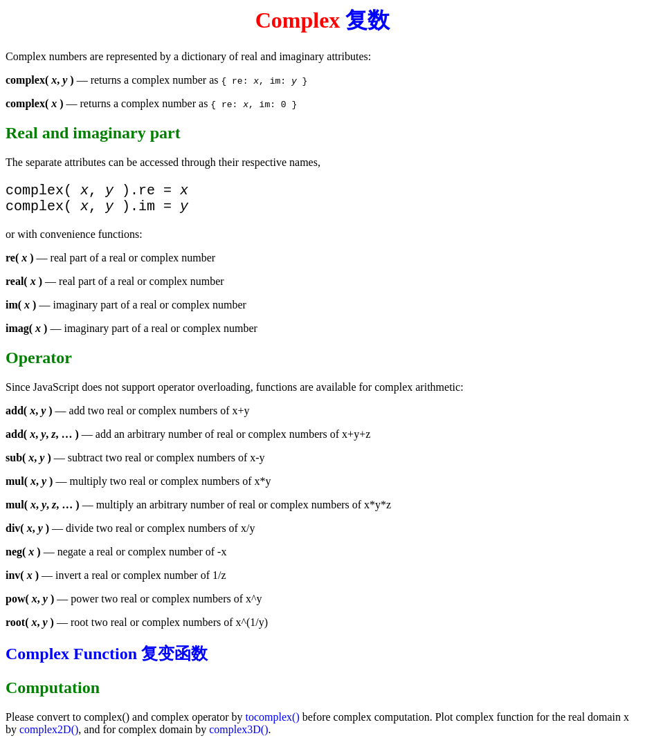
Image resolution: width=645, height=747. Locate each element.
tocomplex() (273, 722)
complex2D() (48, 735)
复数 (367, 20)
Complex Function (71, 659)
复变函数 (174, 659)
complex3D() (238, 735)
